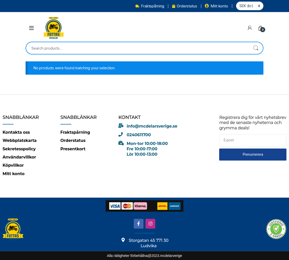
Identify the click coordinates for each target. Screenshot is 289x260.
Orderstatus (184, 6)
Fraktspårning (150, 6)
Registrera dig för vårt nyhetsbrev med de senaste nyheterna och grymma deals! (252, 122)
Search (256, 48)
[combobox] (137, 48)
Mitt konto (216, 6)
